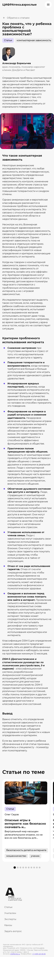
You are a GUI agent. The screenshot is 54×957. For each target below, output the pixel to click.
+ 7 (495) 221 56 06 (39, 954)
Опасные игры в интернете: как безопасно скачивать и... (25, 823)
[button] (15, 867)
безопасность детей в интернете (26, 850)
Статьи (8, 40)
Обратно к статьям (18, 17)
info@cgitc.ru (15, 954)
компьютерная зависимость (34, 40)
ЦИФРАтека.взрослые (19, 4)
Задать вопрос (13, 931)
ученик (35, 856)
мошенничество (16, 856)
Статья (10, 809)
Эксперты (10, 919)
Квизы (8, 925)
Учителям (10, 913)
